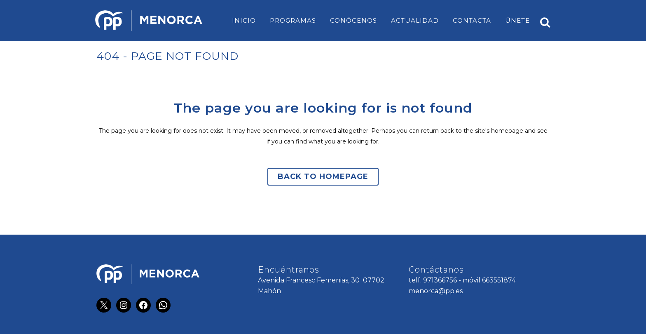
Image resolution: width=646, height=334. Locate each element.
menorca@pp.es (436, 291)
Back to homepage (323, 176)
